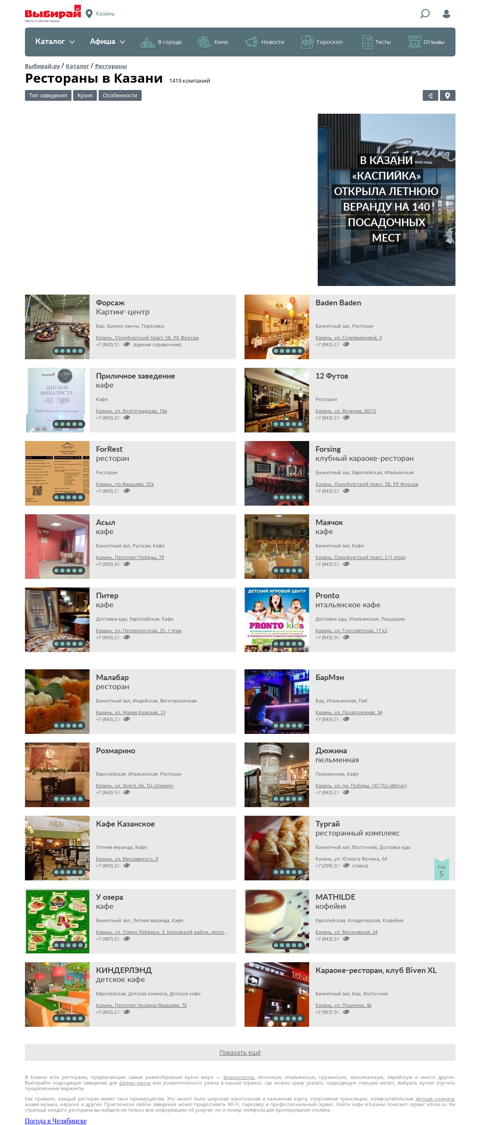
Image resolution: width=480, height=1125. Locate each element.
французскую (238, 1077)
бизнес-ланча (135, 1082)
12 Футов (332, 376)
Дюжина (331, 751)
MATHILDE (335, 897)
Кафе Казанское (125, 824)
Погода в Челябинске (56, 1121)
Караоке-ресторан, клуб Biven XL (376, 971)
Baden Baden (338, 303)
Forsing (328, 450)
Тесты (383, 42)
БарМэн (330, 678)
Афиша (107, 42)
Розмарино (115, 751)
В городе (170, 42)
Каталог (55, 42)
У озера (109, 897)
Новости (272, 42)
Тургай (328, 824)
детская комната (434, 1098)
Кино (221, 42)
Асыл (105, 523)
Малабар (112, 678)
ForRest (109, 450)
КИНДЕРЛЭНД (124, 971)
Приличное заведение (135, 376)
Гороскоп (330, 42)
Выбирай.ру (42, 66)
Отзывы (434, 42)
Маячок (329, 523)
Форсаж (110, 303)
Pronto (327, 596)
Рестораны (111, 66)
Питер (107, 596)
